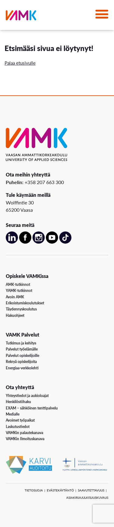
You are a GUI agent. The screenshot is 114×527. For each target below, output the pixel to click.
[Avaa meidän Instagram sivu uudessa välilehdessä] (39, 242)
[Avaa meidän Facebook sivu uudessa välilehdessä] (25, 242)
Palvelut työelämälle (22, 349)
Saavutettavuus (91, 490)
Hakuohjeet (15, 315)
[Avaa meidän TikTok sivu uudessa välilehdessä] (65, 242)
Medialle (12, 414)
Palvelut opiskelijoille (22, 355)
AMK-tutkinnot (18, 284)
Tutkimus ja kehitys (21, 343)
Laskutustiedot (17, 426)
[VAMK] (21, 16)
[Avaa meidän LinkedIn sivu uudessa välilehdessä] (12, 242)
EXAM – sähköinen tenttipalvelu (32, 408)
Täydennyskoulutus (21, 309)
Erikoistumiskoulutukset (25, 303)
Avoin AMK (15, 296)
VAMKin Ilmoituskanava (25, 438)
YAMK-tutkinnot (19, 290)
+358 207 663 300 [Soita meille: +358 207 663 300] (44, 182)
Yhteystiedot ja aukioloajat (27, 395)
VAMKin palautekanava (24, 432)
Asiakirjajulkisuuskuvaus (87, 497)
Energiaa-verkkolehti (22, 368)
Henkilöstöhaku (18, 401)
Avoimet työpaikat (20, 420)
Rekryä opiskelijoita (21, 361)
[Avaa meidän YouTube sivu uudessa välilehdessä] (52, 242)
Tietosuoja (34, 490)
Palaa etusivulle (20, 63)
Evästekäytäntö (60, 490)
